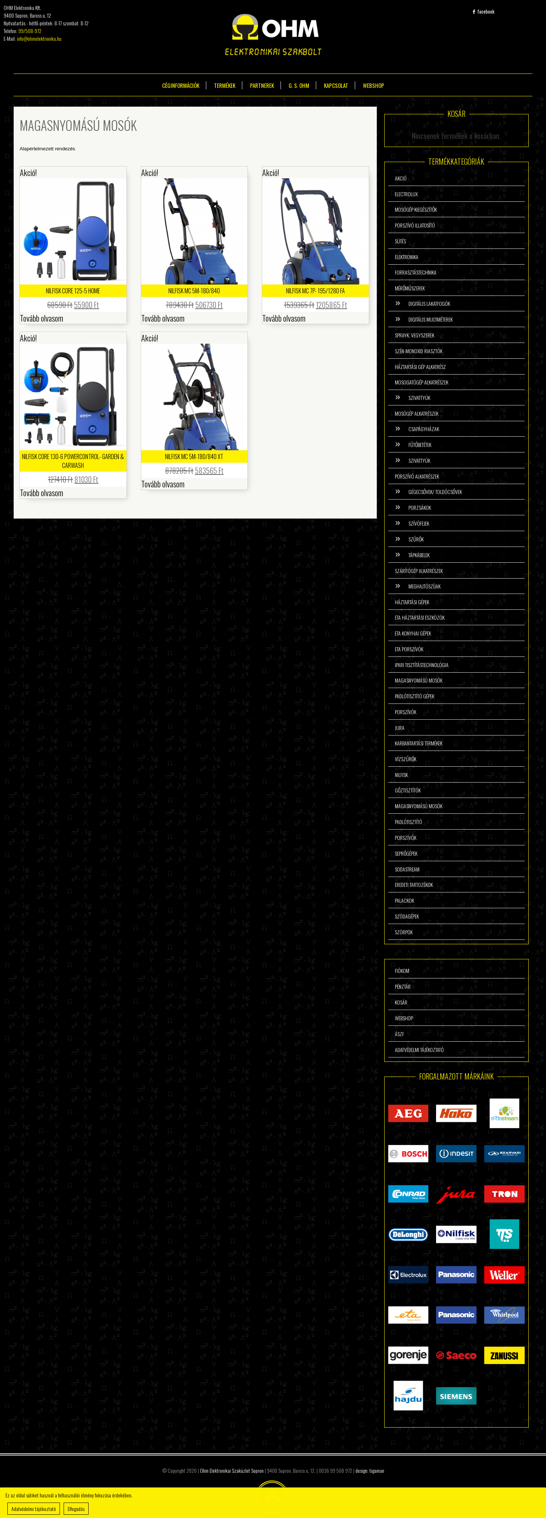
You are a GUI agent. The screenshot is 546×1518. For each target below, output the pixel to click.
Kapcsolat (336, 85)
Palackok (404, 900)
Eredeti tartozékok (414, 884)
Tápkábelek (418, 555)
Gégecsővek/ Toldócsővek (435, 491)
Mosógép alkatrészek (416, 413)
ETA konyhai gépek (413, 633)
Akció (401, 178)
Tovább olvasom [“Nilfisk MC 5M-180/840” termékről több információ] (163, 318)
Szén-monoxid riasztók (418, 351)
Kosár (401, 1002)
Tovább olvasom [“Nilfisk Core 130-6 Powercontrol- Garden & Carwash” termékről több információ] (41, 492)
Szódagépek (407, 916)
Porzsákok (419, 507)
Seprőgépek (406, 853)
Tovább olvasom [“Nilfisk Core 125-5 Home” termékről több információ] (41, 318)
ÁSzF (399, 1034)
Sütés (400, 241)
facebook (483, 11)
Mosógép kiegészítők (416, 209)
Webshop (373, 85)
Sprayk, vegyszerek (414, 335)
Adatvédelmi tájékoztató (419, 1049)
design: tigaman (370, 1470)
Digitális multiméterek (430, 319)
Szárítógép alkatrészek (419, 570)
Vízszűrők (405, 759)
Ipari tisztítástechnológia (422, 665)
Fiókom (402, 970)
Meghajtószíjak (424, 586)
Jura (399, 727)
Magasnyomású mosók (418, 680)
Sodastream (407, 869)
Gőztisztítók (408, 790)
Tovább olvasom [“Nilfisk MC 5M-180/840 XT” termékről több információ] (163, 484)
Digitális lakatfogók (429, 303)
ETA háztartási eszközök (420, 617)
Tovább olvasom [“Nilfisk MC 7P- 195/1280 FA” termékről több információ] (284, 318)
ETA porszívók (409, 649)
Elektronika (406, 257)
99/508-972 (30, 31)
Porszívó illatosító (415, 225)
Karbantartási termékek (418, 743)
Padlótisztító (408, 822)
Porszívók (405, 712)
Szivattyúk (419, 397)
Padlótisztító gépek (414, 696)
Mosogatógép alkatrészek (421, 382)
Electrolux (406, 194)
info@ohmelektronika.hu (39, 38)
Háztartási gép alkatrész (420, 366)
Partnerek (262, 85)
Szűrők (416, 539)
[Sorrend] (186, 148)
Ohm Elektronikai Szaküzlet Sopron (232, 1470)
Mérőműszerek (410, 288)
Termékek (224, 85)
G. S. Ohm (299, 85)
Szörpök (404, 932)
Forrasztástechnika (415, 272)
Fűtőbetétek (419, 444)
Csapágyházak (423, 429)
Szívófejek (418, 523)
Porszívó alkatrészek (417, 476)
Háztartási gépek (412, 602)
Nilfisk (401, 774)
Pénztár (403, 986)
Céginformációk (180, 85)
